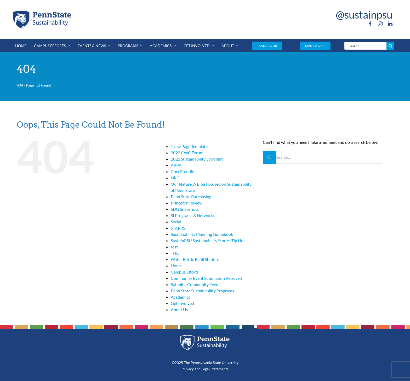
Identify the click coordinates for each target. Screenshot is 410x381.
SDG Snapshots (185, 209)
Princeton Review (186, 202)
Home (176, 265)
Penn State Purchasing (191, 196)
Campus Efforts (185, 271)
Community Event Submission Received (206, 278)
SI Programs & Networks (193, 215)
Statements (219, 369)
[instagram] (380, 23)
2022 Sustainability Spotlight (197, 158)
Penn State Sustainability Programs (202, 290)
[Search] (390, 46)
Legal (205, 369)
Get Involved (182, 303)
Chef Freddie (182, 171)
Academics (180, 296)
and (197, 369)
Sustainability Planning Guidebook (202, 234)
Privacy (187, 369)
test (174, 246)
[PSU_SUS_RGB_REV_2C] (205, 336)
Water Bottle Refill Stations (195, 259)
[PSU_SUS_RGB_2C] (42, 11)
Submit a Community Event (195, 284)
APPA (176, 165)
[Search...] (365, 46)
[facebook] (370, 23)
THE (175, 253)
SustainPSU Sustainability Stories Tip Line (208, 240)
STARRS (178, 227)
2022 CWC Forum (187, 152)
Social (176, 221)
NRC (175, 177)
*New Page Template (189, 146)
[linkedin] (390, 23)
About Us (179, 309)
